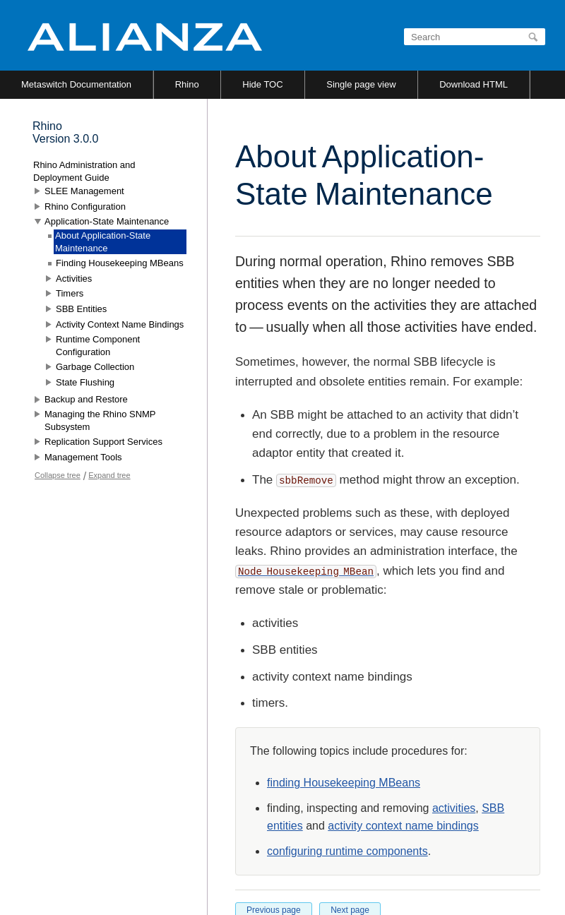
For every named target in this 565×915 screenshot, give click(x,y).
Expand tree (109, 475)
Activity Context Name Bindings (120, 324)
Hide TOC (262, 84)
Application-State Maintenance (106, 221)
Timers (69, 293)
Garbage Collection (95, 366)
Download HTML (473, 84)
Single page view (361, 84)
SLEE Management (84, 191)
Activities (74, 278)
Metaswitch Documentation (76, 84)
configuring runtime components (347, 851)
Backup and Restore (86, 399)
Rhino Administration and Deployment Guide (84, 171)
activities (453, 808)
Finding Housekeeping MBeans (120, 263)
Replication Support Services (103, 441)
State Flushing (85, 382)
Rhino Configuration (85, 206)
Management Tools (83, 457)
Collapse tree (58, 475)
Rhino (187, 84)
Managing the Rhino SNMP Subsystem (99, 420)
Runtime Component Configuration (98, 345)
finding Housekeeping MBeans (343, 783)
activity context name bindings (403, 826)
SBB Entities (81, 309)
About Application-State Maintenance (102, 241)
